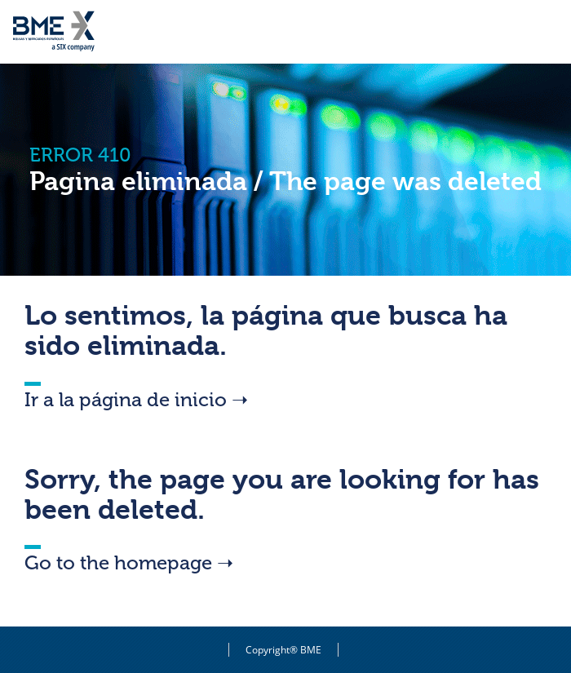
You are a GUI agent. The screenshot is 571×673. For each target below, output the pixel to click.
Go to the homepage (128, 562)
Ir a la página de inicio (136, 399)
